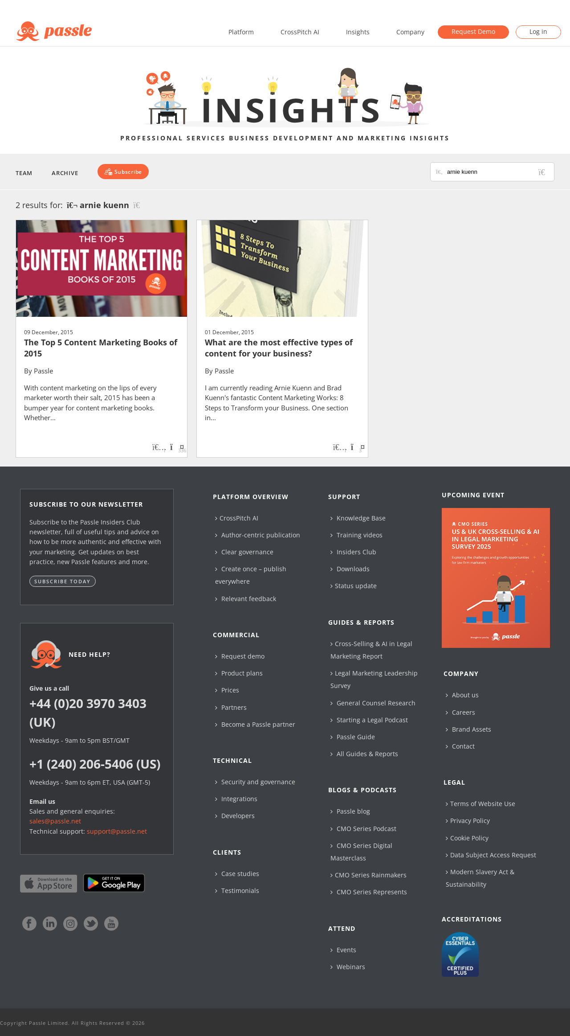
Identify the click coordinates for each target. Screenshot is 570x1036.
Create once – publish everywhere (250, 575)
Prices (227, 690)
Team (24, 173)
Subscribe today (62, 581)
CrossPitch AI (300, 32)
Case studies (237, 873)
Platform (241, 32)
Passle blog (350, 811)
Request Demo (473, 31)
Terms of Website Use (480, 803)
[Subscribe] (123, 171)
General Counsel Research (372, 703)
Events (343, 950)
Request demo (240, 656)
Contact (460, 746)
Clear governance (244, 552)
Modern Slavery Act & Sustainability (480, 878)
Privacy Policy (468, 820)
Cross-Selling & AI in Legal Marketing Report (371, 649)
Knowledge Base (358, 518)
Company (410, 32)
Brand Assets (468, 729)
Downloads (350, 569)
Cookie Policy (467, 838)
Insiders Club (353, 552)
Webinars (347, 966)
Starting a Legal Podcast (369, 720)
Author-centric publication (257, 535)
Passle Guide (352, 737)
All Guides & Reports (364, 753)
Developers (235, 815)
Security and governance (255, 782)
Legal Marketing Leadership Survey (374, 679)
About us (462, 695)
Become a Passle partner (255, 724)
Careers (460, 712)
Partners (231, 707)
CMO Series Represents (368, 892)
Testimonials (237, 890)
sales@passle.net (55, 821)
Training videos (356, 535)
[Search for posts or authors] (497, 172)
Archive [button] (65, 173)
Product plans (239, 673)
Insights (358, 32)
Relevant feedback (245, 598)
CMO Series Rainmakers (368, 875)
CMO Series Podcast (363, 828)
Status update (353, 585)
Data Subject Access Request (491, 855)
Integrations (236, 798)
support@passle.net (117, 831)
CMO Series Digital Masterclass (361, 851)
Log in (538, 31)
